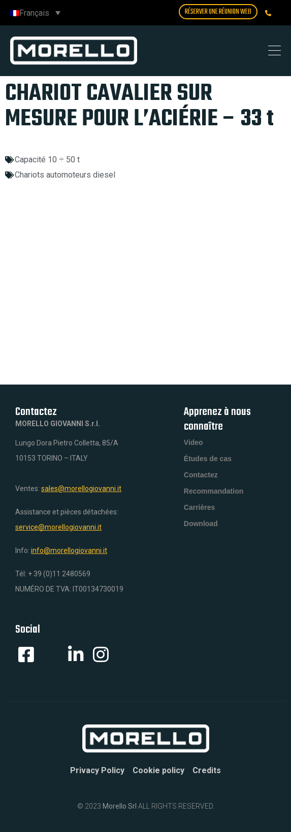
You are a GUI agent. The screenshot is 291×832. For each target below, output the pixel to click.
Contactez (201, 475)
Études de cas (208, 459)
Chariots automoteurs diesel (65, 175)
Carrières (199, 507)
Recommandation (213, 491)
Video (193, 442)
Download (201, 523)
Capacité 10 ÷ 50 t (47, 159)
